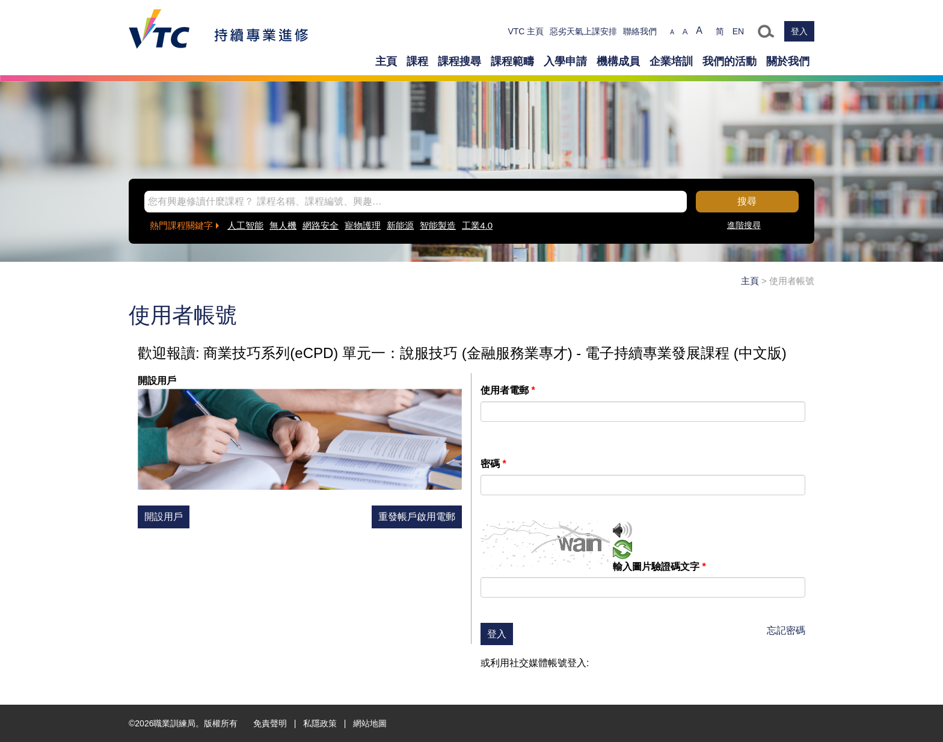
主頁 (386, 61)
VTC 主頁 (526, 31)
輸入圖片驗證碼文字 (659, 566)
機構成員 (618, 61)
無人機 (282, 225)
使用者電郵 (508, 390)
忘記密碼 (786, 630)
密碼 (493, 464)
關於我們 (787, 61)
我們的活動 (729, 61)
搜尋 (747, 201)
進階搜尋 (744, 225)
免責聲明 (270, 723)
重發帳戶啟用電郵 (416, 517)
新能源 (400, 225)
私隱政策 (320, 723)
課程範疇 (512, 61)
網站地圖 (370, 723)
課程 (417, 61)
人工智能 (245, 225)
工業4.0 (477, 225)
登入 (799, 31)
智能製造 (438, 225)
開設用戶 (163, 517)
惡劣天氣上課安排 (583, 31)
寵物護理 (363, 225)
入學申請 (565, 61)
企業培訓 (671, 61)
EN (738, 31)
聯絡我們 (640, 31)
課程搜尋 (459, 61)
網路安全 (321, 225)
